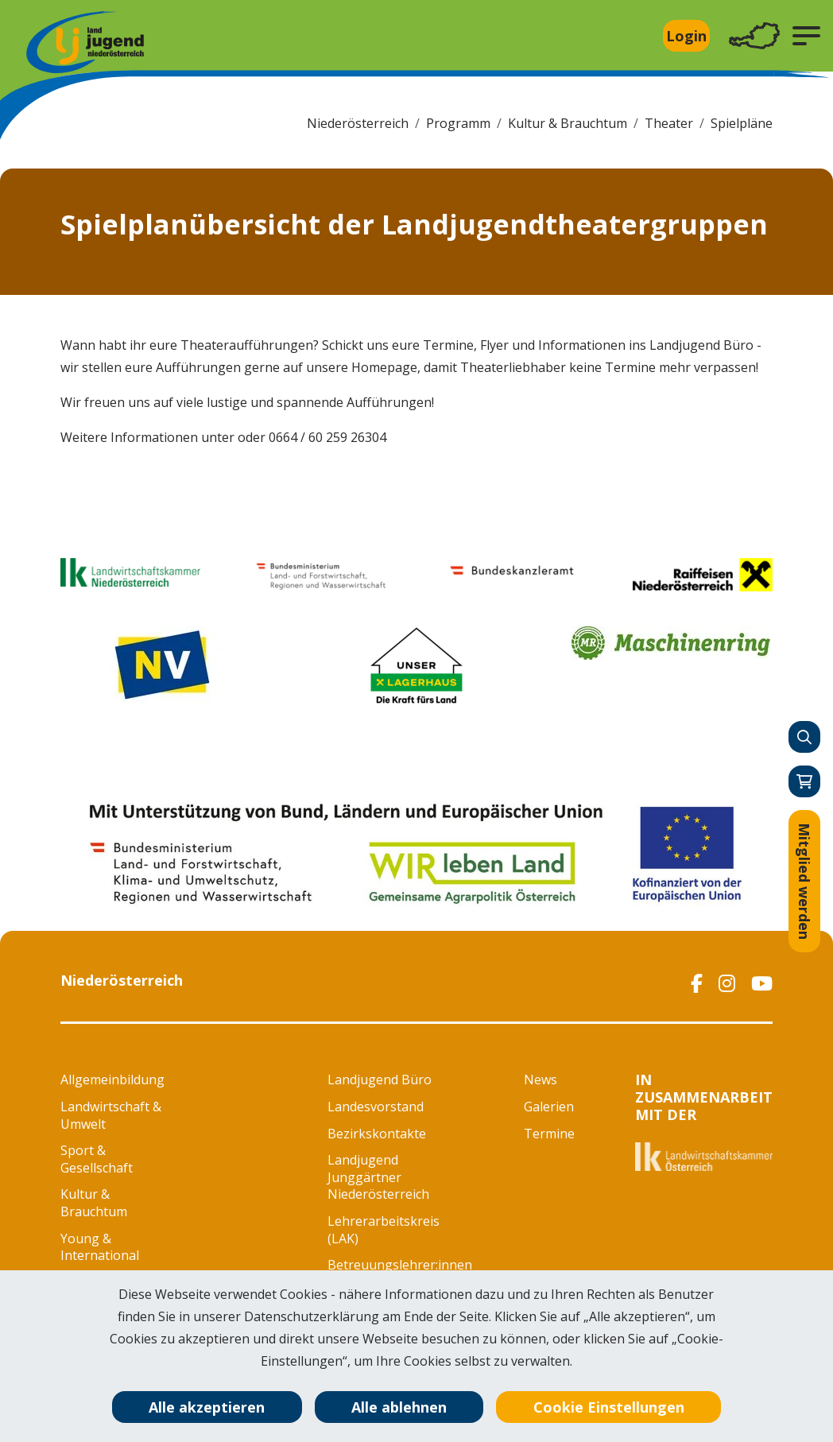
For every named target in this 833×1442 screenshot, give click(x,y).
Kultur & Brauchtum (567, 123)
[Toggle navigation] (754, 36)
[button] (806, 35)
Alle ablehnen (399, 1407)
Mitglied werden (804, 881)
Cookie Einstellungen (608, 1407)
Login (686, 35)
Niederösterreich (358, 123)
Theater (669, 123)
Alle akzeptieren (207, 1407)
